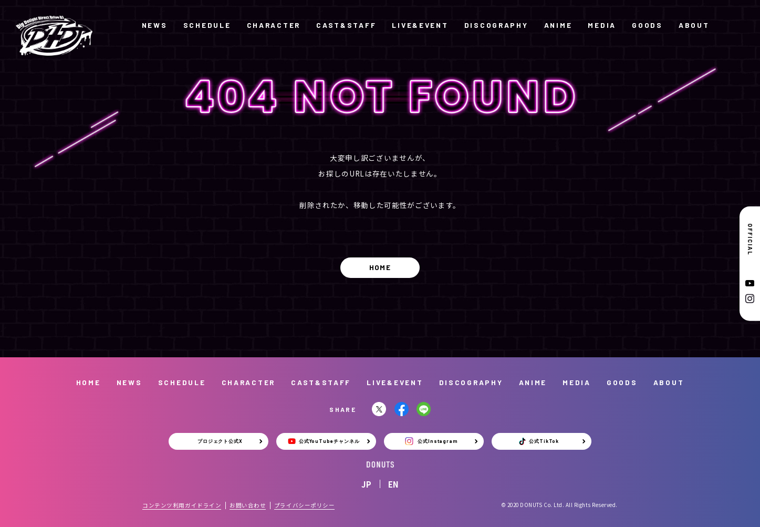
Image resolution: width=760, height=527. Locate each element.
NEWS (155, 24)
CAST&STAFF (346, 24)
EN (393, 484)
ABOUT (694, 24)
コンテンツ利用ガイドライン (181, 505)
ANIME (558, 24)
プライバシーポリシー (304, 505)
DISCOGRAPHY (496, 24)
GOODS (647, 24)
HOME (380, 267)
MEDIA (602, 24)
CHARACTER (273, 24)
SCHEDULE (207, 24)
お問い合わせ (248, 505)
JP (366, 484)
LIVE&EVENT (420, 24)
